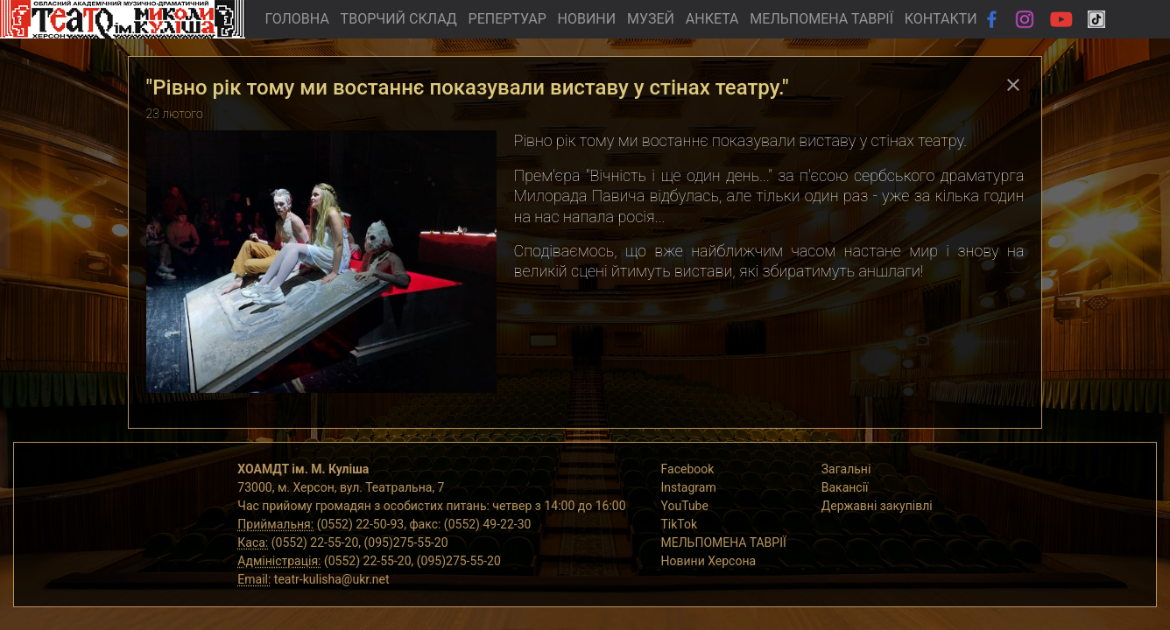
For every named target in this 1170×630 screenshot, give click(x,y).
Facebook (688, 469)
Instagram (688, 487)
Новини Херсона (709, 561)
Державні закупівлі (877, 506)
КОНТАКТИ (941, 18)
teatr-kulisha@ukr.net (332, 579)
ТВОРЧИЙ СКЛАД (399, 18)
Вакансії (845, 487)
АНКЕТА (712, 18)
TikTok (679, 524)
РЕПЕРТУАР (507, 18)
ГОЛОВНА (296, 18)
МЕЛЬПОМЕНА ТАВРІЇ (821, 18)
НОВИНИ (587, 18)
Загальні (846, 469)
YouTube (684, 506)
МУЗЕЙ (650, 18)
